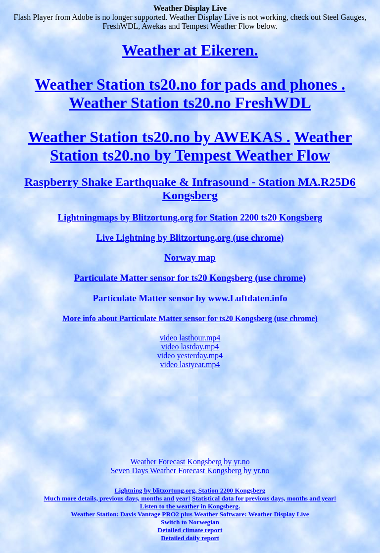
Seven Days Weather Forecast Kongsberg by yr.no (189, 470)
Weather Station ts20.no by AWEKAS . (159, 137)
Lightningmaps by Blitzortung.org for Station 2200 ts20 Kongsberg (190, 217)
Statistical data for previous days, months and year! (264, 498)
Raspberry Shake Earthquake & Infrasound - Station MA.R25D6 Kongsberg (189, 188)
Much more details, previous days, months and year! (117, 498)
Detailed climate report (190, 530)
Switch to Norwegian (190, 522)
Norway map (189, 257)
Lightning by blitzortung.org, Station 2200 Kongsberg (190, 490)
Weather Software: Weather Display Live (251, 514)
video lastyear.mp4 (190, 364)
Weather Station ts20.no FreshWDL (190, 102)
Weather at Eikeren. (190, 50)
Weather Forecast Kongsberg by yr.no (189, 461)
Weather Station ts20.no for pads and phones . (190, 84)
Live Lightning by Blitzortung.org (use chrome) (190, 237)
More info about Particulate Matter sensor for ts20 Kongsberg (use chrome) (190, 318)
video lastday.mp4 (190, 346)
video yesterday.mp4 (190, 355)
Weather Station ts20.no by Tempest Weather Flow (201, 146)
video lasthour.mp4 (190, 337)
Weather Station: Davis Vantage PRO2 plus (131, 514)
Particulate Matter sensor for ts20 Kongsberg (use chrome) (190, 278)
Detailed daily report (190, 538)
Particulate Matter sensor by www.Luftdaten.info (190, 298)
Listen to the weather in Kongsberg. (190, 506)
